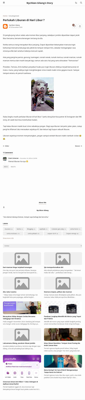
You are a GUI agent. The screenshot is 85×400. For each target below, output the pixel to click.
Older (6, 146)
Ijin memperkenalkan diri (53, 267)
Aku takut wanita (9, 292)
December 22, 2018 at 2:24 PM (28, 158)
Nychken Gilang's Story (40, 2)
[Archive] (42, 246)
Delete (13, 167)
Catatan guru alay (58, 229)
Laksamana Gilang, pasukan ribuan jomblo (19, 343)
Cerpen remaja (71, 233)
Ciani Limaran (13, 158)
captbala (42, 229)
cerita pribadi (32, 233)
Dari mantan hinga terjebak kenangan (17, 267)
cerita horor (74, 229)
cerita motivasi (12, 233)
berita (19, 229)
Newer (78, 146)
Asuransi (8, 229)
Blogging (30, 229)
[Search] (81, 3)
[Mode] (76, 3)
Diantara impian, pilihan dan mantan (58, 292)
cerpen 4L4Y (52, 233)
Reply (6, 167)
